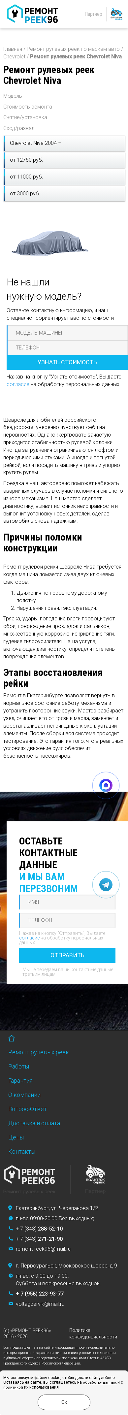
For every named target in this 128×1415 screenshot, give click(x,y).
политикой (13, 1387)
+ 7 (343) (39, 1229)
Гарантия (20, 1080)
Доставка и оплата (34, 1123)
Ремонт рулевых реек (38, 1052)
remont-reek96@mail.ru (43, 1249)
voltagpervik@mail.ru (40, 1304)
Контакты (21, 1151)
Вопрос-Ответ (27, 1108)
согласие (18, 384)
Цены (16, 1137)
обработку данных (99, 1382)
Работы (18, 1066)
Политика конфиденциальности (93, 1333)
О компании (24, 1094)
